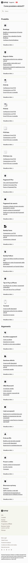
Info (2, 515)
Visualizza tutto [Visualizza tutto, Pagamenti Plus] (8, 192)
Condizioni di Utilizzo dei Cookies (9, 545)
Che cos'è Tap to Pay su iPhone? (12, 289)
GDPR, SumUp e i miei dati (10, 490)
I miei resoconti (7, 391)
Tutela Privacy (4, 540)
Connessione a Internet (9, 239)
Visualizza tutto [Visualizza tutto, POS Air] (8, 121)
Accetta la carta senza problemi (12, 344)
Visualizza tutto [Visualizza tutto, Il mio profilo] (8, 450)
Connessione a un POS (9, 90)
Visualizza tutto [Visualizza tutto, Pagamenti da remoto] (8, 219)
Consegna (6, 469)
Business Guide (5, 526)
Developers (4, 521)
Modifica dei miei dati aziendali (11, 441)
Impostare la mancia (8, 315)
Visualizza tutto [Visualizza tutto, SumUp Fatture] (8, 271)
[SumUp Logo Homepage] (5, 2)
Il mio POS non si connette (10, 92)
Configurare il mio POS (9, 88)
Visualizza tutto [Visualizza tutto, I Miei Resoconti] (8, 399)
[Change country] (16, 2)
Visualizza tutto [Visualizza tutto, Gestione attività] (8, 374)
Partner (3, 520)
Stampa (3, 530)
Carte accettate (7, 339)
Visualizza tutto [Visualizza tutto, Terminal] (8, 320)
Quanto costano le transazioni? (11, 210)
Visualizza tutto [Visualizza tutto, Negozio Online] (8, 73)
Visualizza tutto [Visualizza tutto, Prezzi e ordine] (8, 474)
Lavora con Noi (5, 528)
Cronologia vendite (8, 369)
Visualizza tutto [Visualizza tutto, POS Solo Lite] (8, 168)
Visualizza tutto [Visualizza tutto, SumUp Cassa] (8, 244)
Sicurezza (6, 488)
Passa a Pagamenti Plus (10, 187)
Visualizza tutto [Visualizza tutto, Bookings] (8, 45)
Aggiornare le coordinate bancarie (12, 414)
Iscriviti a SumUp (7, 467)
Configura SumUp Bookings (10, 40)
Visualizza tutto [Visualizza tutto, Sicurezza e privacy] (8, 499)
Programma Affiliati (6, 524)
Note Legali (4, 538)
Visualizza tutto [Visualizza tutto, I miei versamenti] (8, 426)
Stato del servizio (5, 547)
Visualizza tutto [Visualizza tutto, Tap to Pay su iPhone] (8, 294)
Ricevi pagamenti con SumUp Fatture (13, 266)
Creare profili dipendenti (10, 308)
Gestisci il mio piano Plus (10, 185)
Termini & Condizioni (6, 542)
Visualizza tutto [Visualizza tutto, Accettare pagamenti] (8, 349)
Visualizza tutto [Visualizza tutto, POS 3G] (8, 97)
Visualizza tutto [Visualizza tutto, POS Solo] (8, 144)
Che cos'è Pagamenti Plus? (10, 182)
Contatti (3, 517)
